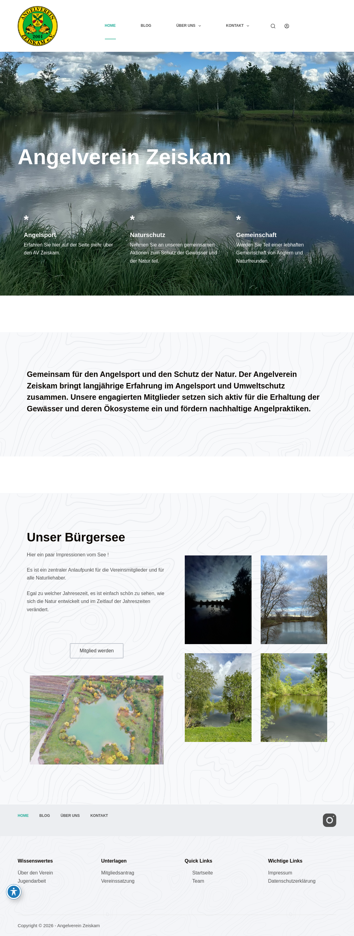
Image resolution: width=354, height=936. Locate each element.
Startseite (202, 872)
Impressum (280, 872)
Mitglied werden (317, 25)
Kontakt (239, 26)
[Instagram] (329, 820)
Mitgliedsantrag (117, 872)
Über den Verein (35, 872)
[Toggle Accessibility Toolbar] (13, 892)
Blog (146, 25)
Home (110, 25)
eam (199, 881)
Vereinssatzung (117, 881)
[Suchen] (273, 26)
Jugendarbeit (32, 881)
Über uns (189, 26)
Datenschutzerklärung (292, 881)
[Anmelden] (286, 26)
